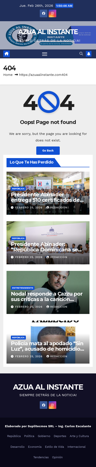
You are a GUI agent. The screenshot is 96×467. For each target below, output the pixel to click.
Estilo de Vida (54, 446)
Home (8, 75)
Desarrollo (17, 446)
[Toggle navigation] (45, 54)
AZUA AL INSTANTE (48, 32)
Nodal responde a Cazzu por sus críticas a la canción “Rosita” (47, 299)
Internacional (77, 446)
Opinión (57, 457)
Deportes (60, 436)
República (18, 188)
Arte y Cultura (79, 436)
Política (29, 436)
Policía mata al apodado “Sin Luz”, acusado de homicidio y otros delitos (47, 348)
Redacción (56, 207)
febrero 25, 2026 (29, 207)
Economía (34, 446)
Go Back (48, 150)
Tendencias (41, 457)
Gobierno (44, 436)
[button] (81, 54)
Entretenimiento (22, 288)
